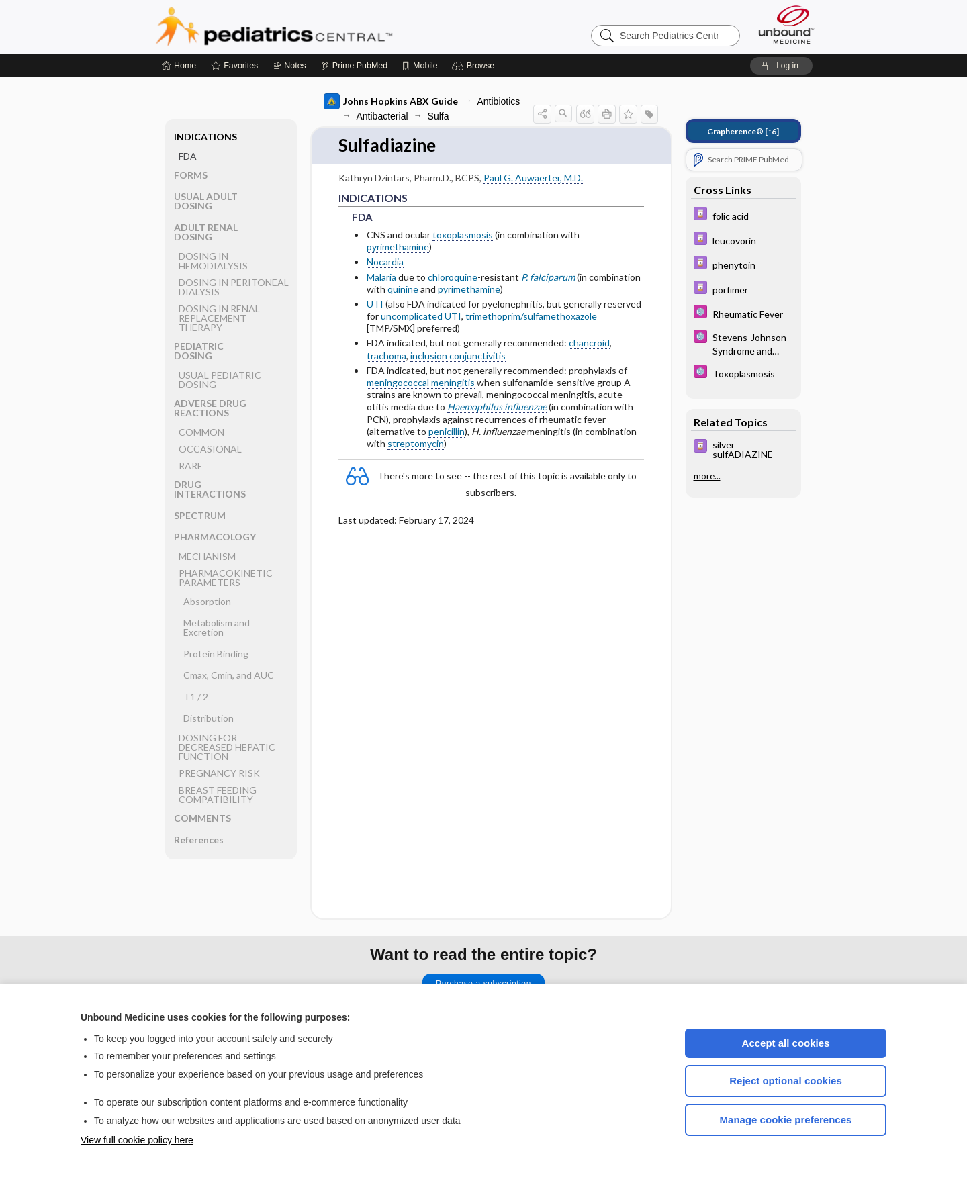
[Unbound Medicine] (786, 24)
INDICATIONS (205, 136)
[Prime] (353, 65)
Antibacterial (382, 116)
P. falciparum (548, 277)
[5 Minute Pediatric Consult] (743, 313)
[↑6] (743, 131)
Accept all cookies (786, 1043)
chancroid (589, 342)
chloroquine (452, 277)
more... (707, 476)
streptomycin (415, 443)
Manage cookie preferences (786, 1119)
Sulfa (438, 116)
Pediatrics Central (322, 27)
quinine (402, 289)
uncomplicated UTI (421, 316)
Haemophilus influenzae (497, 406)
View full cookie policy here (137, 1140)
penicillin (446, 431)
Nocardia (385, 261)
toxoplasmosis (462, 234)
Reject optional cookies (785, 1080)
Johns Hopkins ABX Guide (391, 101)
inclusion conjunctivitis (458, 355)
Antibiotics (498, 101)
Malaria (381, 277)
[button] (475, 65)
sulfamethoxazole (560, 316)
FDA (188, 156)
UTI (375, 304)
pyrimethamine (398, 246)
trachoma (386, 355)
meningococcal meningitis (421, 382)
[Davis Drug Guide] (743, 215)
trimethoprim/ (494, 316)
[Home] (179, 65)
